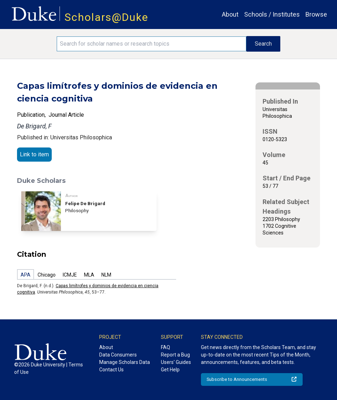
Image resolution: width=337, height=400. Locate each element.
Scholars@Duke (106, 17)
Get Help (170, 369)
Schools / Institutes (272, 14)
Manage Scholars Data (124, 362)
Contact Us (111, 369)
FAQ (165, 347)
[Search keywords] (151, 43)
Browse (316, 14)
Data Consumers (118, 355)
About (230, 14)
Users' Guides (176, 362)
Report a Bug (175, 355)
